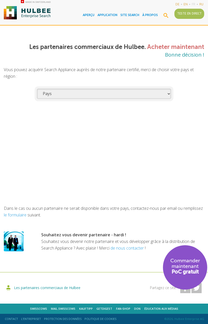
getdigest (104, 308)
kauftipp (86, 308)
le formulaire (15, 215)
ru (201, 4)
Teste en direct (189, 13)
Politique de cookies (100, 319)
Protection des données (62, 319)
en (186, 4)
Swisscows (38, 308)
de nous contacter (127, 248)
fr (193, 4)
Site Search (129, 15)
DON (137, 308)
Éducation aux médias (161, 308)
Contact (11, 319)
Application (107, 15)
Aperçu (88, 15)
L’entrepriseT (31, 319)
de (177, 4)
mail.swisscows (63, 308)
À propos (150, 15)
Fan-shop (123, 308)
